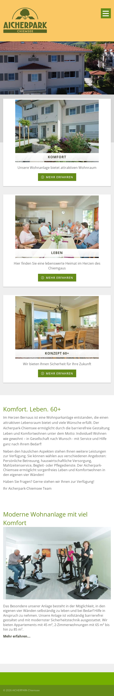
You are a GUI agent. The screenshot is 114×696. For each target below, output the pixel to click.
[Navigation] (106, 13)
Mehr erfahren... (17, 636)
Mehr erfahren (59, 177)
